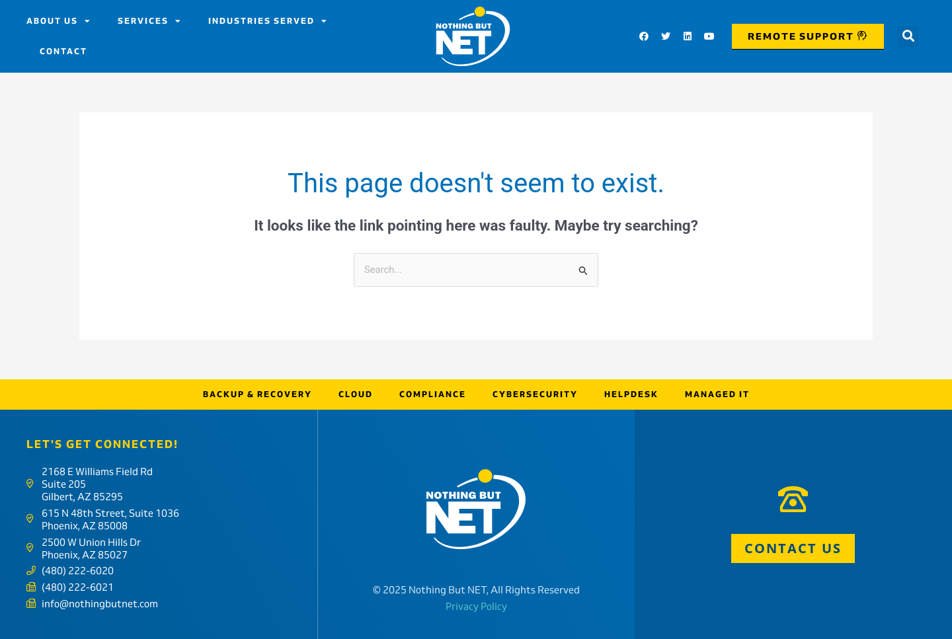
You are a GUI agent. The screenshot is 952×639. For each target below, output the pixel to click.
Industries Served (268, 21)
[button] (908, 37)
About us (58, 21)
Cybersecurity (535, 394)
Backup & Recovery (257, 394)
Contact (63, 51)
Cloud (355, 394)
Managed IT (717, 394)
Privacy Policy (476, 606)
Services (150, 21)
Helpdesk (631, 394)
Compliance (432, 394)
